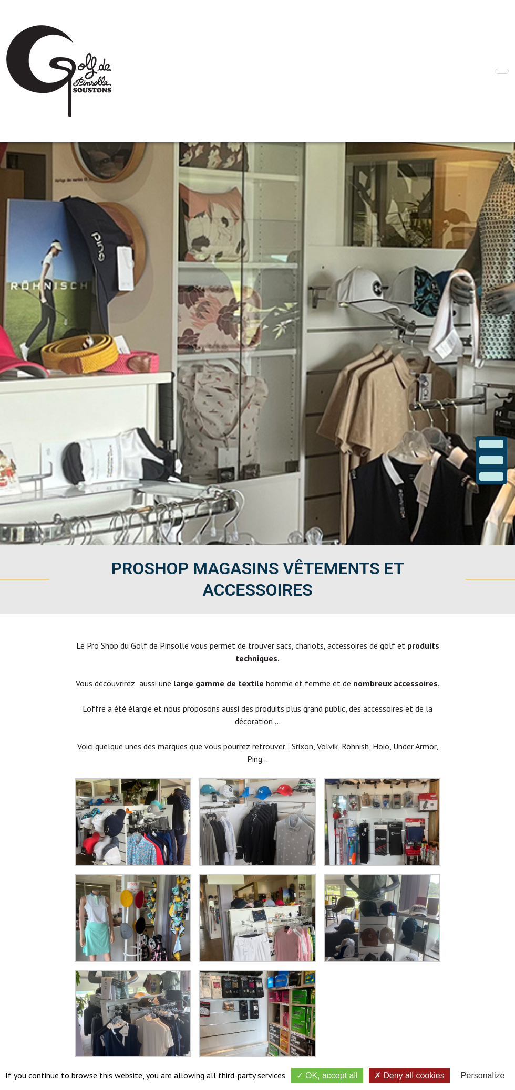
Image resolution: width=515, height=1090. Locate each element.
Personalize (483, 1075)
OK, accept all (327, 1075)
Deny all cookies (409, 1075)
